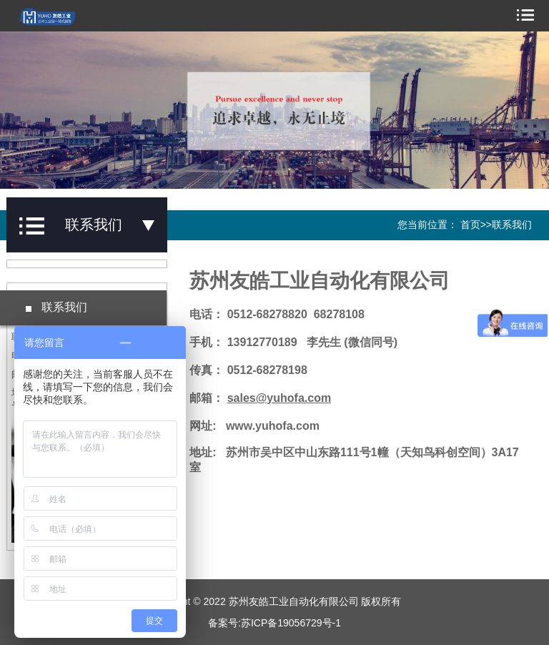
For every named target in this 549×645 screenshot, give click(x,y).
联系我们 (512, 224)
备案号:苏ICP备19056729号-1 (274, 623)
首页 (470, 224)
